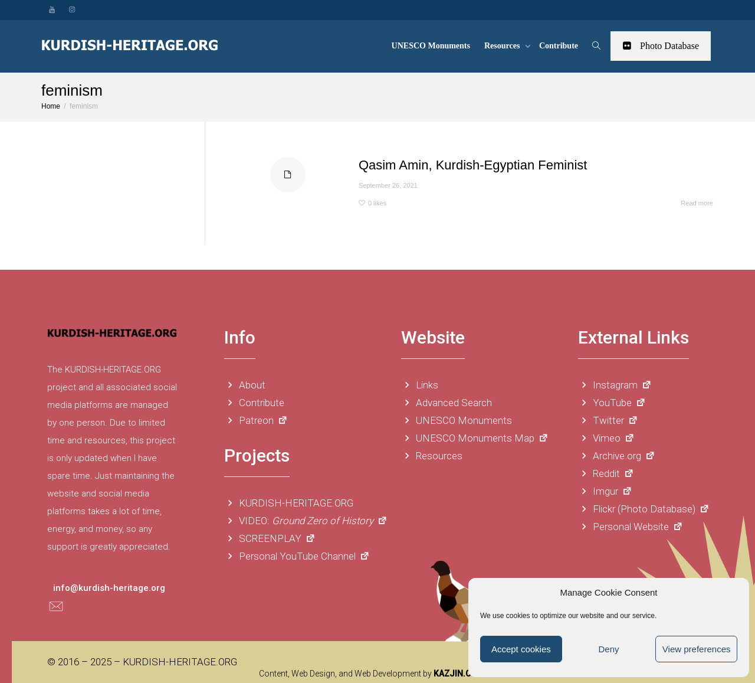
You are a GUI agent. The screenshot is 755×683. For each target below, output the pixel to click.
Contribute (558, 45)
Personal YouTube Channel (297, 556)
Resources (503, 45)
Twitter (608, 420)
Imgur (605, 491)
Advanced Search (446, 402)
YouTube (612, 402)
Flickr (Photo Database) (644, 509)
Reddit (606, 473)
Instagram (615, 385)
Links (419, 385)
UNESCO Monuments (431, 45)
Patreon (256, 420)
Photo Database (660, 46)
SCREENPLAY (270, 538)
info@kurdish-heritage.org (109, 588)
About (244, 385)
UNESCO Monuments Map (475, 438)
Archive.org (616, 456)
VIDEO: (306, 521)
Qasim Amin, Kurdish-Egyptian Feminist (473, 165)
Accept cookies (521, 649)
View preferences (696, 649)
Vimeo (606, 438)
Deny (608, 649)
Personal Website (630, 526)
